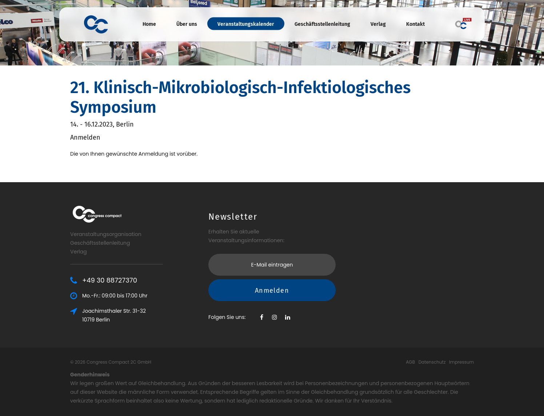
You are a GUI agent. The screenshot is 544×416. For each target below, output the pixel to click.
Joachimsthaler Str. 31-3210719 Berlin (114, 315)
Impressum (461, 362)
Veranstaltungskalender (245, 24)
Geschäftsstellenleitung (322, 24)
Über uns (186, 24)
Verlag (378, 24)
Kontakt (415, 24)
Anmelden (272, 291)
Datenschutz (432, 362)
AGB (410, 362)
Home (149, 24)
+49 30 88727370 (109, 280)
